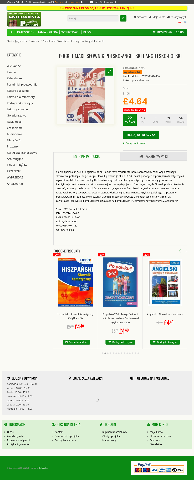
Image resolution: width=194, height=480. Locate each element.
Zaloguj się (59, 2)
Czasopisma (15, 128)
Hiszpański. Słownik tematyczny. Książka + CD (99, 316)
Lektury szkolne (17, 109)
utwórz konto (74, 2)
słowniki (35, 41)
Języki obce (21, 41)
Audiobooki (14, 134)
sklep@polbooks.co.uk (105, 2)
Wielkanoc (14, 66)
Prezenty (13, 146)
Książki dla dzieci (18, 91)
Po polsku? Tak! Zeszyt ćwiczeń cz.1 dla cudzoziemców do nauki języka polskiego (143, 318)
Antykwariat (15, 184)
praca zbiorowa (140, 80)
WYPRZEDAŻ (15, 177)
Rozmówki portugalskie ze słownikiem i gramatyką (54, 316)
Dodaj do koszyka (141, 135)
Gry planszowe (16, 115)
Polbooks (43, 468)
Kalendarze (14, 78)
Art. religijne (15, 159)
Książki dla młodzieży (21, 97)
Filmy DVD (14, 140)
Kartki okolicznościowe (22, 153)
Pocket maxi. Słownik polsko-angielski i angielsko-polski (73, 41)
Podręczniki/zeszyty (20, 103)
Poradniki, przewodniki (22, 84)
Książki (11, 72)
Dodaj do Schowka (136, 143)
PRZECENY (14, 171)
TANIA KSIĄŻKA (17, 165)
